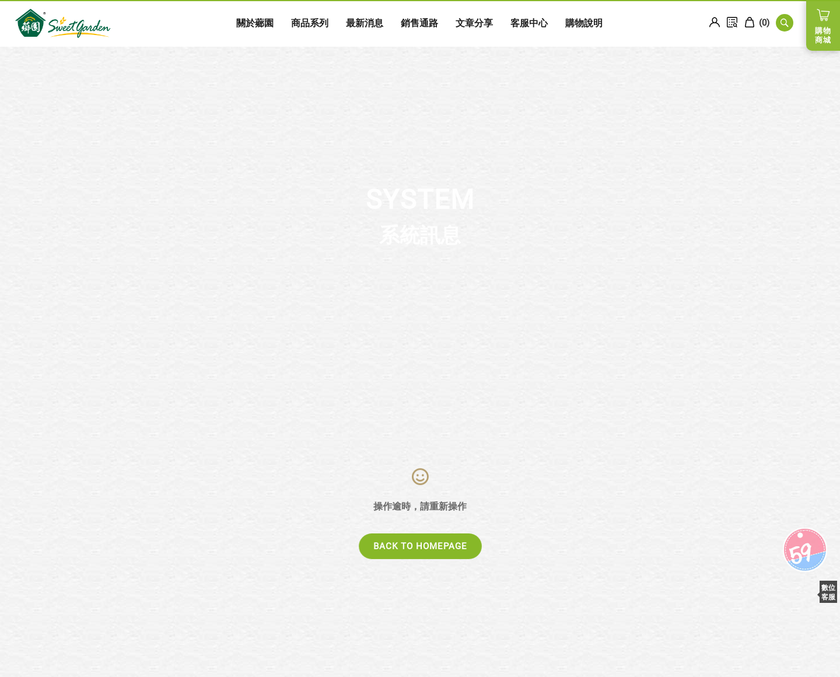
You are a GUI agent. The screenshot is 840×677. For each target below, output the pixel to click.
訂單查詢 (732, 22)
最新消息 (321, 23)
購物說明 (540, 23)
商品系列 (266, 23)
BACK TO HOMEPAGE (419, 546)
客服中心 (486, 23)
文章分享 (431, 23)
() (756, 22)
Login (714, 22)
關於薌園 (211, 23)
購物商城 (823, 35)
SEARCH (784, 23)
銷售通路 (376, 23)
